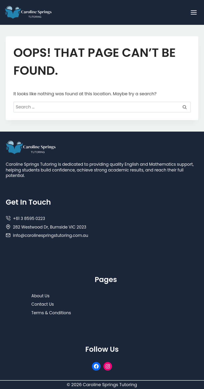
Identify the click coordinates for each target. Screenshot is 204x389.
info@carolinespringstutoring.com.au (50, 235)
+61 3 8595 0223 (29, 218)
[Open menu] (193, 12)
